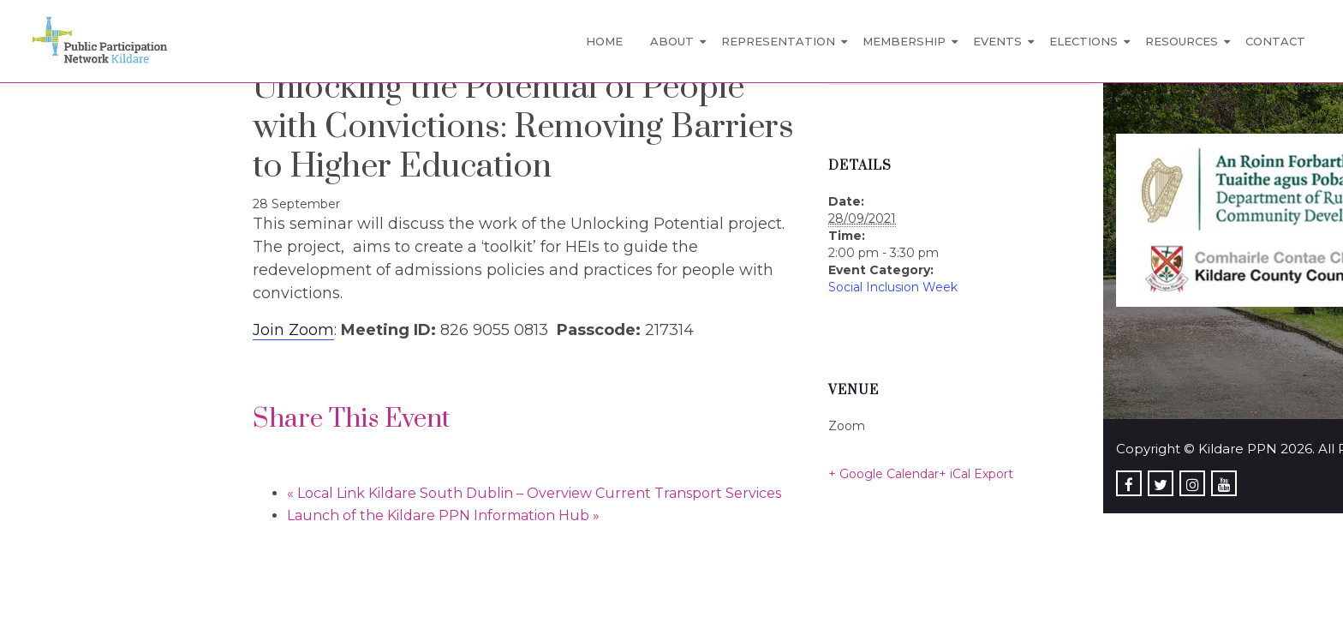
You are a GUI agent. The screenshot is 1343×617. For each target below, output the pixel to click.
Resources (1181, 41)
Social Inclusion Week (893, 287)
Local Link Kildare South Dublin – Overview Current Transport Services (534, 493)
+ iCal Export (976, 474)
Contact (1275, 41)
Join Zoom (293, 329)
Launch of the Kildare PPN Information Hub (443, 515)
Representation (778, 41)
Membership (904, 41)
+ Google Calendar (883, 474)
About (672, 41)
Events (997, 41)
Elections (1083, 41)
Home (604, 41)
